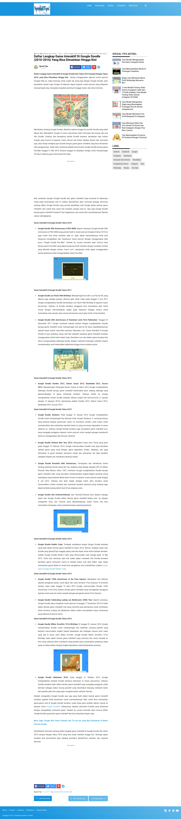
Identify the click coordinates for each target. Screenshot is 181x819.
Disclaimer (30, 810)
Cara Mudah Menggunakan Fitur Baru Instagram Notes (133, 61)
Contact (12, 810)
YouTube (135, 168)
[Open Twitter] (169, 810)
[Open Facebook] (165, 810)
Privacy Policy (42, 810)
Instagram (117, 156)
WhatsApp (117, 168)
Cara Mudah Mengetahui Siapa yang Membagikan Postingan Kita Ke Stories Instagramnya (132, 105)
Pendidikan (137, 160)
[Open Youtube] (177, 810)
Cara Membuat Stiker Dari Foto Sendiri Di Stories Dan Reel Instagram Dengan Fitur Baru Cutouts (133, 126)
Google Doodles (53, 706)
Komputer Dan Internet (61, 792)
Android (116, 152)
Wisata (126, 168)
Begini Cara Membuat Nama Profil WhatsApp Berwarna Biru (133, 80)
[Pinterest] (94, 67)
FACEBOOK (121, 6)
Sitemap (21, 810)
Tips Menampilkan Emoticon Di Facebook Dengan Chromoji (134, 136)
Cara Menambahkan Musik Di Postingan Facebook (134, 70)
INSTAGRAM (99, 6)
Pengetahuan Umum (121, 164)
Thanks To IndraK (27, 815)
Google (134, 152)
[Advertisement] (90, 34)
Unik (70, 792)
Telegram (134, 164)
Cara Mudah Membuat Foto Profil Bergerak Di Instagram (133, 115)
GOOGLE (111, 6)
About (4, 810)
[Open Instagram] (173, 810)
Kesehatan (127, 156)
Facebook (125, 152)
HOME (89, 6)
